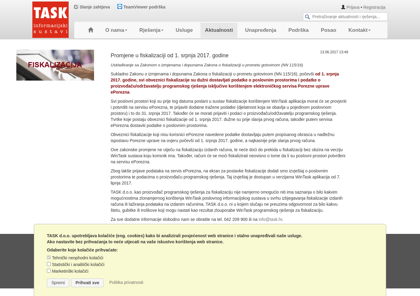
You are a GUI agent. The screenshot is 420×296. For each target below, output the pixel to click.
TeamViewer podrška (141, 7)
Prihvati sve (87, 282)
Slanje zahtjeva (92, 7)
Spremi (58, 282)
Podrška (298, 30)
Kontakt (359, 30)
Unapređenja (260, 30)
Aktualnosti (219, 30)
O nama (116, 30)
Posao (328, 30)
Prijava (353, 7)
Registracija (374, 7)
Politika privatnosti (126, 282)
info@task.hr (270, 219)
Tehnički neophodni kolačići (77, 257)
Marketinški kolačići (70, 271)
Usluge (184, 30)
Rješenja (151, 30)
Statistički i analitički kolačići (78, 264)
